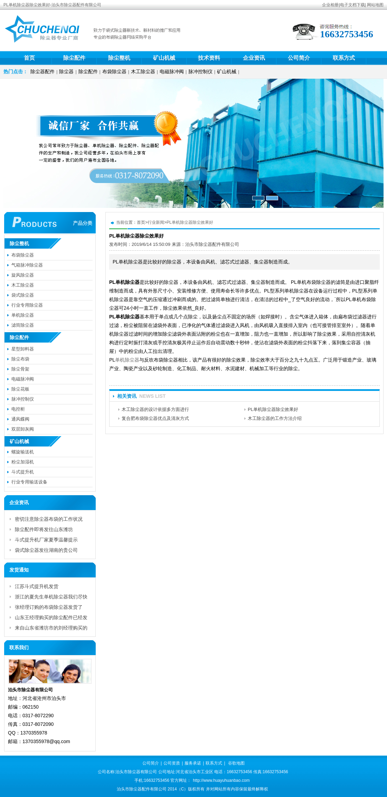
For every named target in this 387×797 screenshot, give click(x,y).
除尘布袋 (20, 359)
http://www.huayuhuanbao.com (221, 780)
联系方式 (344, 58)
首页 (29, 58)
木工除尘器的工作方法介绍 (275, 418)
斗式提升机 (22, 471)
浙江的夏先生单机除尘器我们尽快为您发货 (51, 598)
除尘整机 (119, 58)
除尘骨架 (20, 369)
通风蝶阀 (20, 419)
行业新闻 (156, 222)
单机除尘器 (127, 360)
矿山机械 (164, 58)
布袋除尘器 (114, 71)
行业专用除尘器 (27, 305)
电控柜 (18, 409)
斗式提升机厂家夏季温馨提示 (46, 539)
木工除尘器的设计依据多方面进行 (155, 409)
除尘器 (66, 71)
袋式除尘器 (22, 295)
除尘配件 (74, 58)
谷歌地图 (236, 763)
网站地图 (375, 4)
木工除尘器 (143, 71)
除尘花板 (20, 389)
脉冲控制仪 (200, 71)
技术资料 (209, 58)
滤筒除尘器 (22, 325)
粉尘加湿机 (22, 461)
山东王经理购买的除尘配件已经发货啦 (51, 619)
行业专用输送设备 (29, 481)
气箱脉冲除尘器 (27, 265)
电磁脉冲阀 (172, 71)
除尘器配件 (42, 71)
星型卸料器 (22, 349)
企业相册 (330, 4)
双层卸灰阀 (22, 429)
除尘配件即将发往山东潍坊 (44, 529)
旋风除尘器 (22, 275)
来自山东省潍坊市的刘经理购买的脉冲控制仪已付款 (51, 629)
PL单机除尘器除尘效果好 (190, 222)
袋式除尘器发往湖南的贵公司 (46, 550)
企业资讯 (254, 58)
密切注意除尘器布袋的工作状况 (49, 519)
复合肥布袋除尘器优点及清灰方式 (155, 418)
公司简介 (299, 58)
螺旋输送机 (22, 451)
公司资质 (171, 763)
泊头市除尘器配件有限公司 (212, 244)
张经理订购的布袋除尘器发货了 (49, 607)
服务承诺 (193, 763)
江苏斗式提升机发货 (36, 586)
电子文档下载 (352, 4)
